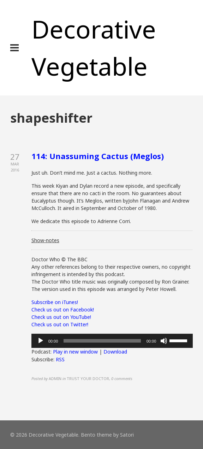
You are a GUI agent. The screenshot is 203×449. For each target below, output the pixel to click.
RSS (60, 359)
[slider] (102, 341)
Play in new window (75, 351)
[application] (112, 341)
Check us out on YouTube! (61, 317)
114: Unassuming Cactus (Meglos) (97, 156)
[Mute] (163, 340)
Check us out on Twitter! (59, 324)
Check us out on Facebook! (62, 309)
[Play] (40, 340)
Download (115, 351)
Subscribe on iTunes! (54, 302)
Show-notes (45, 240)
